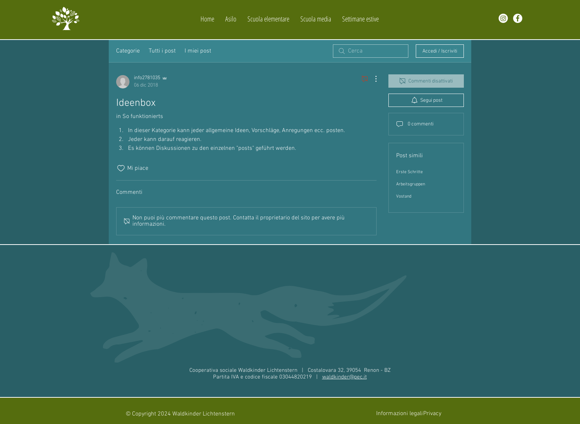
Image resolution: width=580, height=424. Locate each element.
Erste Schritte (409, 172)
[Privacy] (432, 414)
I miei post (198, 51)
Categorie (128, 51)
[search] (370, 51)
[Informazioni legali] (399, 414)
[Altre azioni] (372, 78)
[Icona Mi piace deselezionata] (121, 168)
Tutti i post (162, 51)
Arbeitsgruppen (410, 184)
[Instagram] (503, 18)
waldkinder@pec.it (344, 377)
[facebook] (517, 18)
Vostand (403, 196)
